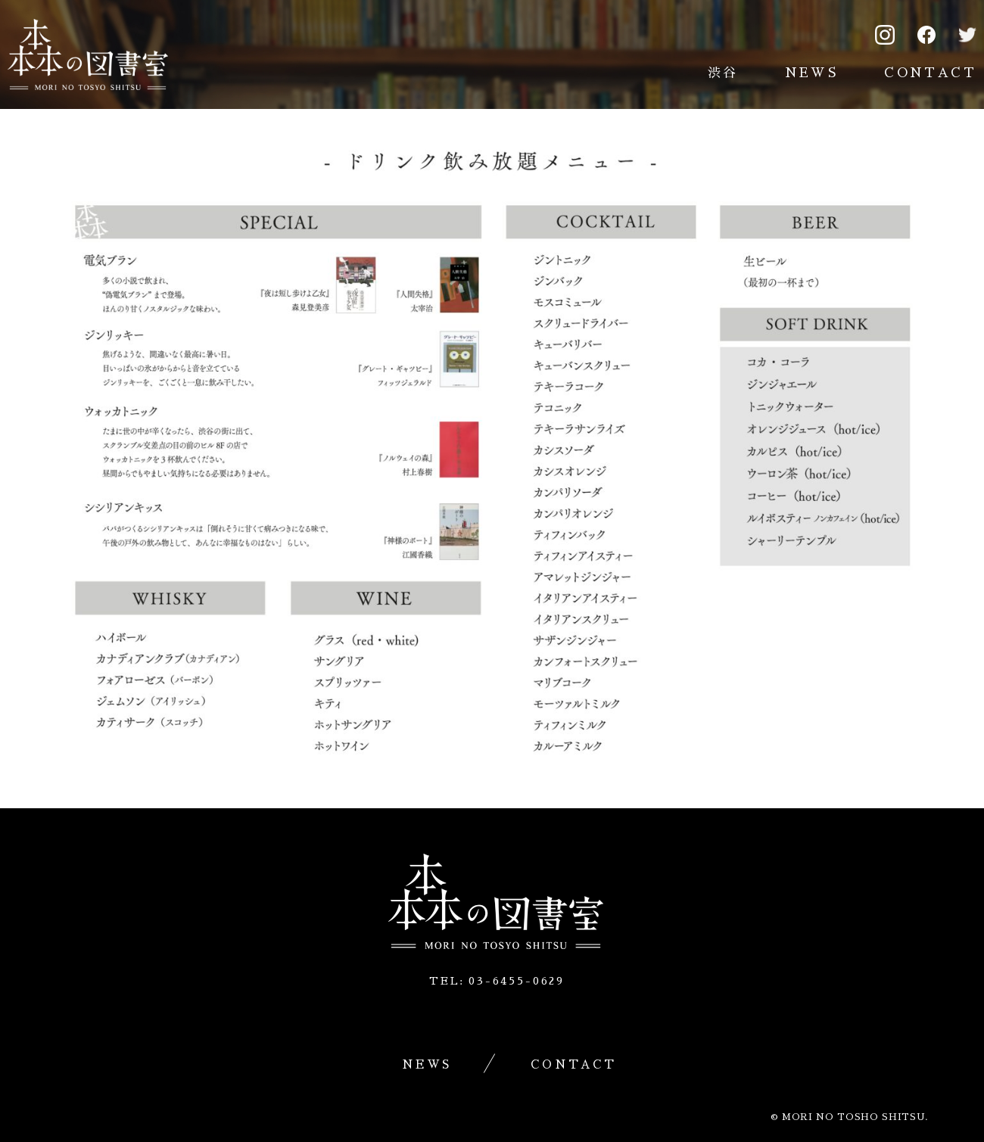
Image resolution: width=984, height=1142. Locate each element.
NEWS (812, 73)
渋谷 (723, 73)
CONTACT (930, 73)
